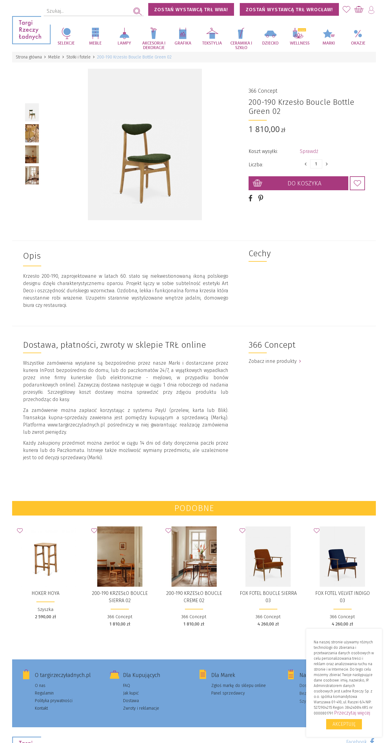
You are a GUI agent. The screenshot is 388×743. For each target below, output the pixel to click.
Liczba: (256, 165)
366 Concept (263, 91)
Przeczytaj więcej (352, 713)
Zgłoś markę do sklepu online (238, 685)
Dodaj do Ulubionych (357, 183)
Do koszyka (304, 183)
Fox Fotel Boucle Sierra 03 (268, 596)
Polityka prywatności (53, 700)
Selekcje (66, 43)
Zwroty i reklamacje (141, 708)
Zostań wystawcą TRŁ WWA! (191, 9)
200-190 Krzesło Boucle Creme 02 (194, 596)
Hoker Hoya (45, 593)
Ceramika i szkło (241, 45)
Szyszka (46, 609)
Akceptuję (344, 724)
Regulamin (44, 692)
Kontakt (41, 708)
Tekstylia (212, 43)
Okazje (358, 43)
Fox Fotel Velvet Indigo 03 (342, 596)
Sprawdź (309, 151)
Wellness (299, 43)
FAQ (126, 685)
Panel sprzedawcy (228, 692)
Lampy (124, 43)
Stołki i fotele (78, 57)
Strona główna (29, 57)
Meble (95, 43)
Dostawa (131, 700)
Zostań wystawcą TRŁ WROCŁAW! (289, 9)
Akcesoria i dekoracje (154, 45)
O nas (40, 685)
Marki (329, 43)
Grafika (183, 43)
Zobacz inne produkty (275, 361)
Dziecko (270, 43)
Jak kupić (131, 692)
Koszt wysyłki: (263, 151)
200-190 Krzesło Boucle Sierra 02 (120, 596)
